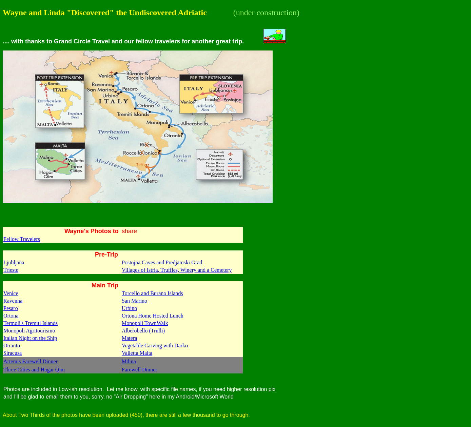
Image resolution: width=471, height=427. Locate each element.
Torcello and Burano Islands (152, 293)
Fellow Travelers (21, 239)
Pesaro (10, 308)
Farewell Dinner (139, 369)
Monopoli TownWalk (145, 323)
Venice (10, 293)
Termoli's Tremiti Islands (30, 323)
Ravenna (12, 301)
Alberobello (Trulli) (143, 330)
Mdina (129, 361)
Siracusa (12, 353)
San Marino (134, 301)
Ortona (10, 316)
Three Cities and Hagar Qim (34, 369)
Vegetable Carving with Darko (155, 345)
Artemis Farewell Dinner (30, 361)
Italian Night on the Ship (30, 338)
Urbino (129, 308)
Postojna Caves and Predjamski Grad (162, 262)
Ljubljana (13, 262)
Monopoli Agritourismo (29, 330)
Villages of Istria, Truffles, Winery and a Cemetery (177, 270)
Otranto (11, 345)
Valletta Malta (137, 353)
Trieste (10, 270)
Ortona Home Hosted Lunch (152, 316)
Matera (129, 338)
